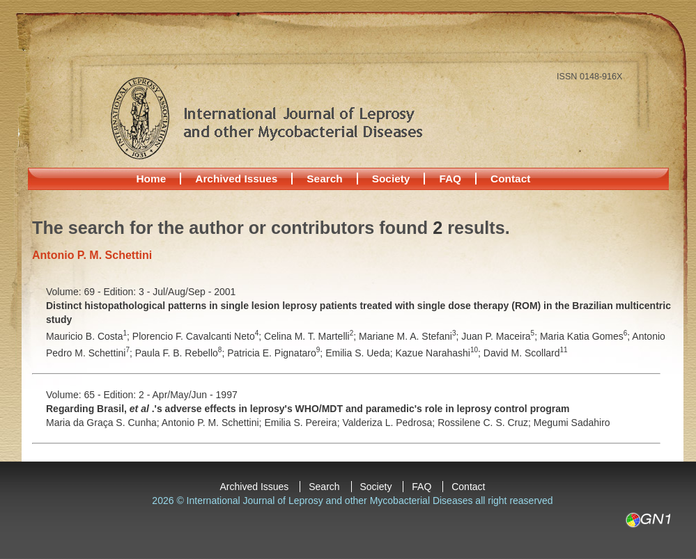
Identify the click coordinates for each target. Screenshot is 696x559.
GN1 (647, 520)
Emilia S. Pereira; (303, 422)
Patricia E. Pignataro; (276, 353)
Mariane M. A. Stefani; (410, 336)
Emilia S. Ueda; (360, 353)
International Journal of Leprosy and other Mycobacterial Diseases (266, 117)
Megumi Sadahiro (572, 422)
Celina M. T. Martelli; (311, 336)
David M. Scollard (526, 353)
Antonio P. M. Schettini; (213, 422)
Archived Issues (236, 178)
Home (152, 178)
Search (324, 178)
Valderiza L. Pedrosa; (390, 422)
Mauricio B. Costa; (89, 336)
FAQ (450, 178)
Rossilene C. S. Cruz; (486, 422)
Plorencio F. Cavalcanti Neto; (198, 336)
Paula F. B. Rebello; (181, 353)
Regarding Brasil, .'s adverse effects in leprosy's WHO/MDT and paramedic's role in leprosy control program (307, 408)
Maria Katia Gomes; (586, 336)
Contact (510, 178)
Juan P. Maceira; (500, 336)
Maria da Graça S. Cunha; (104, 422)
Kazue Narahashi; (440, 353)
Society (391, 178)
